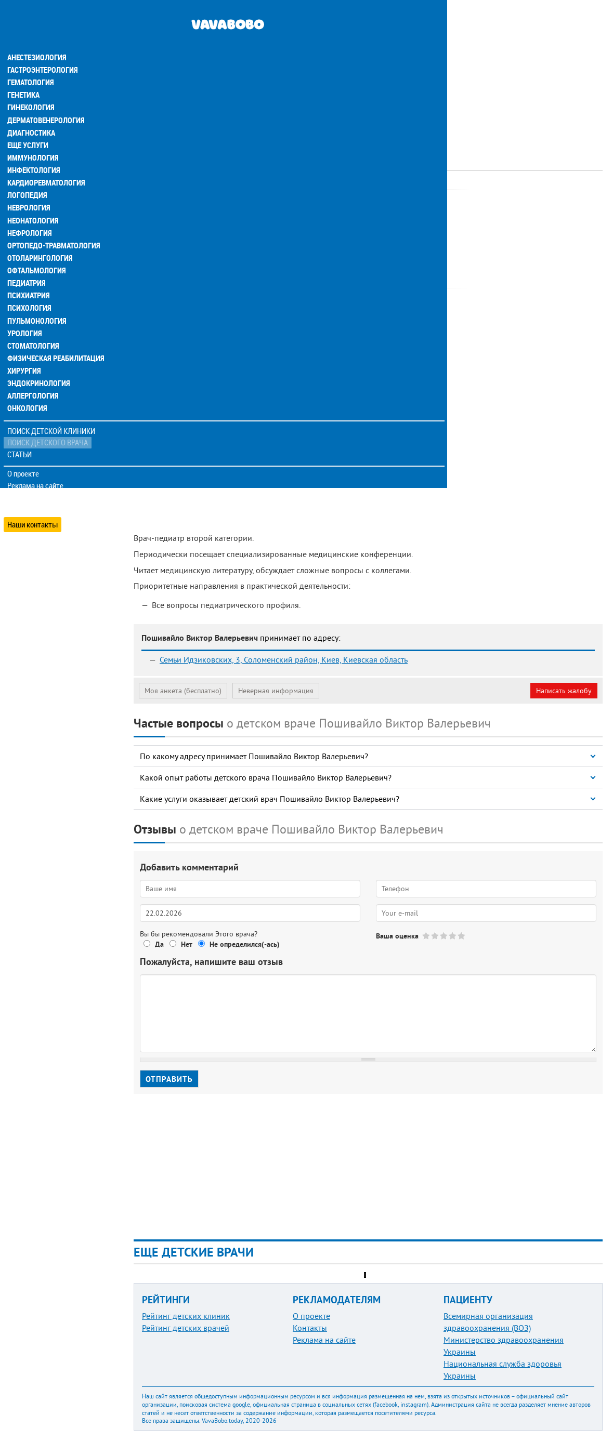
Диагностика (31, 112)
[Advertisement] (368, 73)
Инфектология (33, 150)
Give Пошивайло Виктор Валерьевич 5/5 (462, 936)
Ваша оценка (397, 936)
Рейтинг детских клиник (186, 1316)
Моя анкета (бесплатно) (183, 690)
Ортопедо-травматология (52, 224)
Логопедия (27, 174)
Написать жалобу (564, 690)
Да (159, 944)
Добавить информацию (45, 487)
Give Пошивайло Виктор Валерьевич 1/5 (426, 936)
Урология (25, 312)
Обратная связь (33, 475)
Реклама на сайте (36, 463)
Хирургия (25, 349)
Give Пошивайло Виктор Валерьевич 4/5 (453, 936)
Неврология (29, 187)
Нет (186, 944)
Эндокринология (37, 362)
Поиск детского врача (48, 421)
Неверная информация (276, 690)
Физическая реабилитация (54, 337)
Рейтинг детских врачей (185, 1328)
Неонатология (32, 199)
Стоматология (33, 324)
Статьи (21, 433)
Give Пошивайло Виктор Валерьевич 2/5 (435, 936)
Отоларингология (39, 237)
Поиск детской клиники (52, 409)
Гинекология (31, 87)
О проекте (24, 451)
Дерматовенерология (45, 100)
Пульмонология (36, 299)
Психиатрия (28, 274)
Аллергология (33, 374)
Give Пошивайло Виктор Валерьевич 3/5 (444, 936)
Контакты (310, 1328)
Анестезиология (36, 37)
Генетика (24, 75)
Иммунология (32, 137)
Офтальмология (36, 249)
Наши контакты (33, 499)
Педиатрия (27, 262)
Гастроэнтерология (42, 50)
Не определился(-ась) (245, 944)
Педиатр (265, 200)
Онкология (27, 386)
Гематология (31, 62)
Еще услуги (28, 125)
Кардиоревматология (45, 162)
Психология (29, 287)
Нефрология (29, 212)
